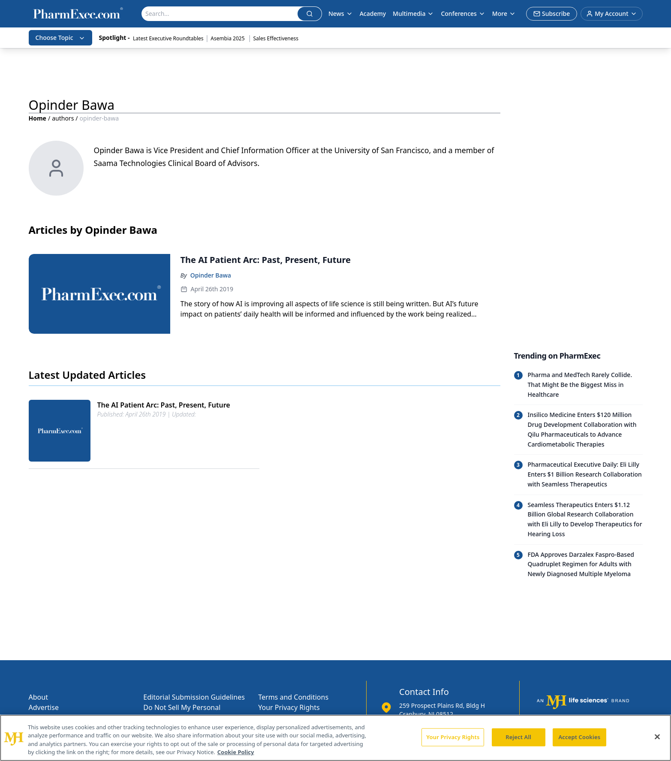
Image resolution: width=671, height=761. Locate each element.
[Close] (657, 736)
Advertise (44, 707)
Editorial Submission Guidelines (193, 697)
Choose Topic (60, 37)
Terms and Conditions (293, 697)
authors (63, 118)
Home (37, 118)
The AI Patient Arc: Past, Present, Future (163, 405)
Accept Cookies (579, 737)
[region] (335, 738)
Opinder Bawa (210, 275)
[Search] (220, 14)
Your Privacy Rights (288, 707)
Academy (373, 13)
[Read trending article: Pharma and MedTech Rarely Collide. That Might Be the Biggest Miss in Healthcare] (578, 385)
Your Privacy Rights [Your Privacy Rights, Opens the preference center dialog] (452, 737)
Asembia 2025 (228, 38)
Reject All (518, 737)
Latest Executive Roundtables (168, 38)
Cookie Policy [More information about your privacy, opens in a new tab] (235, 752)
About (38, 697)
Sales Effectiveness (275, 38)
